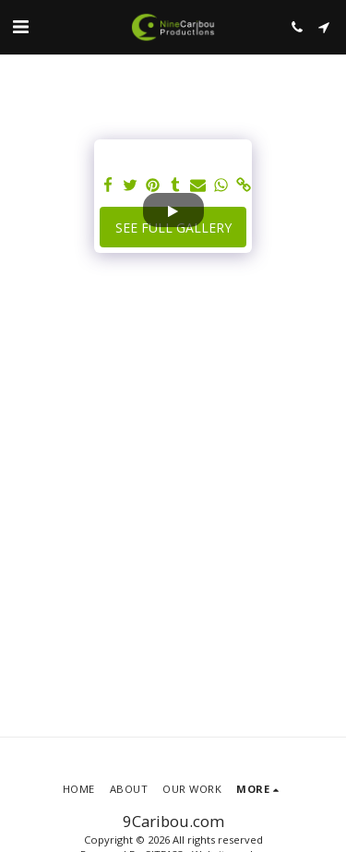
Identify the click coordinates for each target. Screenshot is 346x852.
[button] (20, 26)
